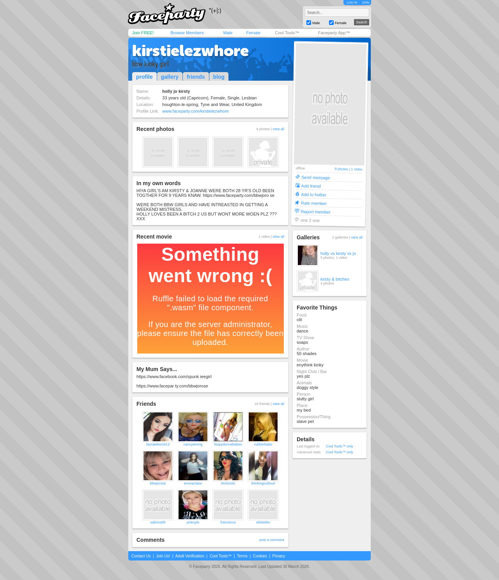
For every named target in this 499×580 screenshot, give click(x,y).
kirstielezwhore (190, 51)
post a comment (271, 540)
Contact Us (140, 556)
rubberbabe (263, 444)
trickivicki (228, 483)
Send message (315, 177)
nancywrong (193, 444)
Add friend (311, 185)
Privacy (279, 556)
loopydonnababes (228, 444)
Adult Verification (189, 556)
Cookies (260, 556)
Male (227, 32)
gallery (170, 77)
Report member (316, 211)
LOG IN (352, 2)
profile (144, 77)
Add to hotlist (313, 194)
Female (253, 32)
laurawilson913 (158, 444)
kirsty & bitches (334, 279)
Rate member (314, 202)
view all (278, 129)
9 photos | (342, 169)
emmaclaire (193, 483)
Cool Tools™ (287, 32)
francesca (227, 522)
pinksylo (193, 522)
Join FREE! (143, 32)
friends (196, 77)
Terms (242, 556)
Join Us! (163, 556)
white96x (263, 522)
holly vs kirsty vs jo (338, 253)
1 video (356, 169)
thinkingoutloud (263, 483)
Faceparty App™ (334, 32)
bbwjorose (158, 483)
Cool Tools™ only (339, 446)
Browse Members (187, 32)
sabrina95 (158, 522)
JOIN (365, 2)
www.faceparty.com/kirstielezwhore (195, 111)
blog (219, 77)
